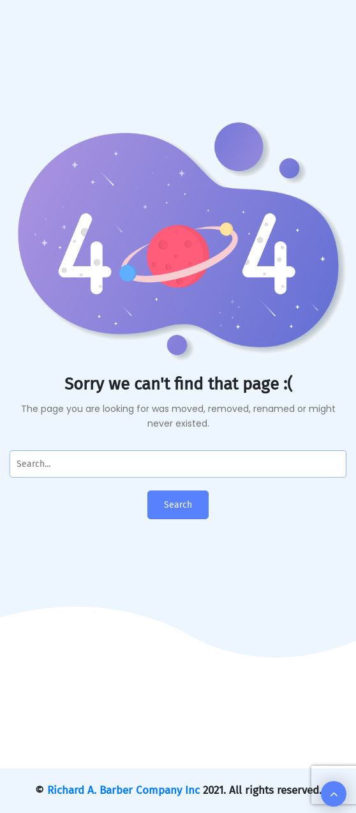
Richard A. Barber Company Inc (123, 790)
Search (178, 504)
